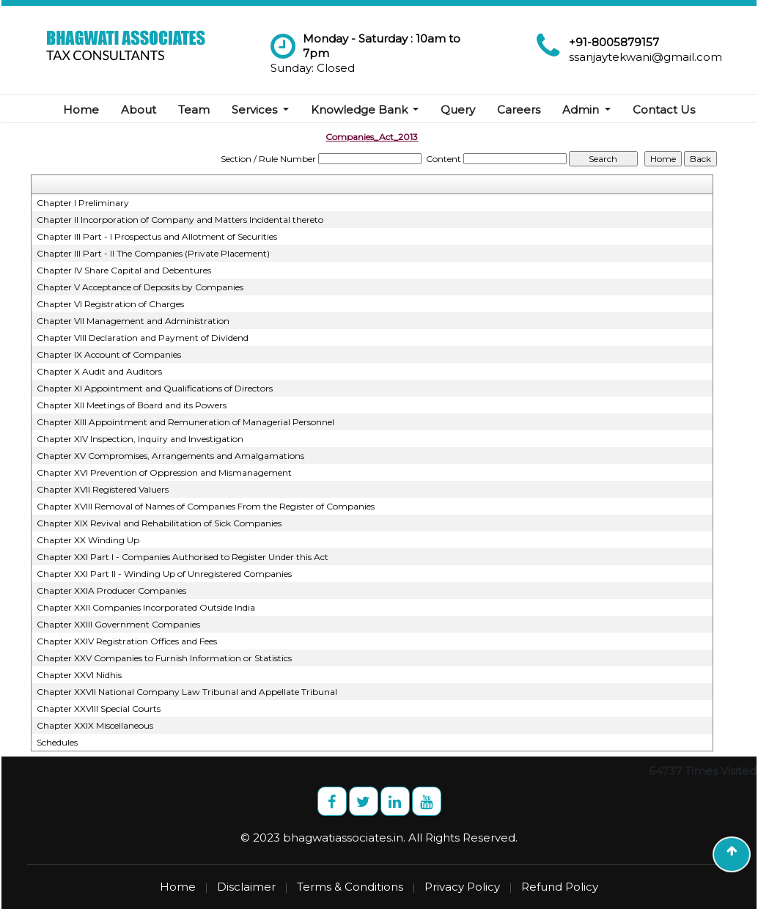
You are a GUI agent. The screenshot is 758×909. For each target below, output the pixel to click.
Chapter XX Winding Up (88, 539)
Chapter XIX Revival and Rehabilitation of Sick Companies (159, 523)
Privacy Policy (462, 887)
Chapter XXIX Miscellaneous (95, 725)
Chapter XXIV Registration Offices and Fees (127, 641)
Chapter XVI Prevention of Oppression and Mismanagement (164, 472)
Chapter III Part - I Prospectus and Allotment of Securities (157, 236)
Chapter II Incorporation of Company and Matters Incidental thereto (180, 219)
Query (458, 110)
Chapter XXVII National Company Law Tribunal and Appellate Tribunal (187, 691)
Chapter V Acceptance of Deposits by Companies (140, 286)
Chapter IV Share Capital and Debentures (124, 270)
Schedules (57, 742)
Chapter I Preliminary (83, 202)
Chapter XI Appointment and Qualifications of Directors (155, 388)
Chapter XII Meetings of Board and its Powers (132, 405)
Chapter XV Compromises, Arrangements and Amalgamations (170, 455)
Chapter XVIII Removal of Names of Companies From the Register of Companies (206, 506)
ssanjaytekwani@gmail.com (645, 57)
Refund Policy (559, 887)
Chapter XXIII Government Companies (118, 624)
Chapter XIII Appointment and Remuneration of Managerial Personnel (185, 421)
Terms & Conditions (350, 887)
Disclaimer (246, 887)
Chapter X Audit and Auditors (99, 371)
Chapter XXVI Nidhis (79, 674)
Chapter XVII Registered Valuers (103, 489)
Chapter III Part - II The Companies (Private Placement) (153, 253)
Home (81, 110)
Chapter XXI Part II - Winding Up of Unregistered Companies (164, 573)
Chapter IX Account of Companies (109, 354)
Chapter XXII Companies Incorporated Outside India (146, 607)
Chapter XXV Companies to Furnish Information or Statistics (164, 657)
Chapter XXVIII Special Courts (99, 708)
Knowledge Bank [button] (361, 110)
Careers (518, 110)
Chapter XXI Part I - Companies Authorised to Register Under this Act (182, 556)
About (138, 110)
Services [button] (256, 110)
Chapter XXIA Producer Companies (111, 590)
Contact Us (664, 110)
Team (194, 110)
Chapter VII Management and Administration (133, 320)
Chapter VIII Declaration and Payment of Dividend (143, 337)
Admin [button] (582, 110)
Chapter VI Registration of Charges (110, 303)
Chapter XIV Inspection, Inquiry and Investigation (140, 438)
